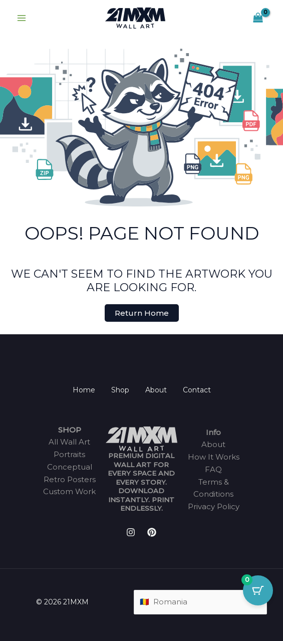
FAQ (213, 469)
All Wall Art (69, 442)
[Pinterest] (151, 532)
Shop (120, 389)
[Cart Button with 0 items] (258, 590)
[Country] (200, 602)
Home (84, 389)
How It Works (213, 457)
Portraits (69, 454)
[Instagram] (130, 532)
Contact (197, 389)
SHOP (69, 430)
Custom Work (69, 491)
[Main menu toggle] (21, 18)
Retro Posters (70, 479)
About (156, 389)
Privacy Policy (213, 506)
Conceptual (69, 467)
